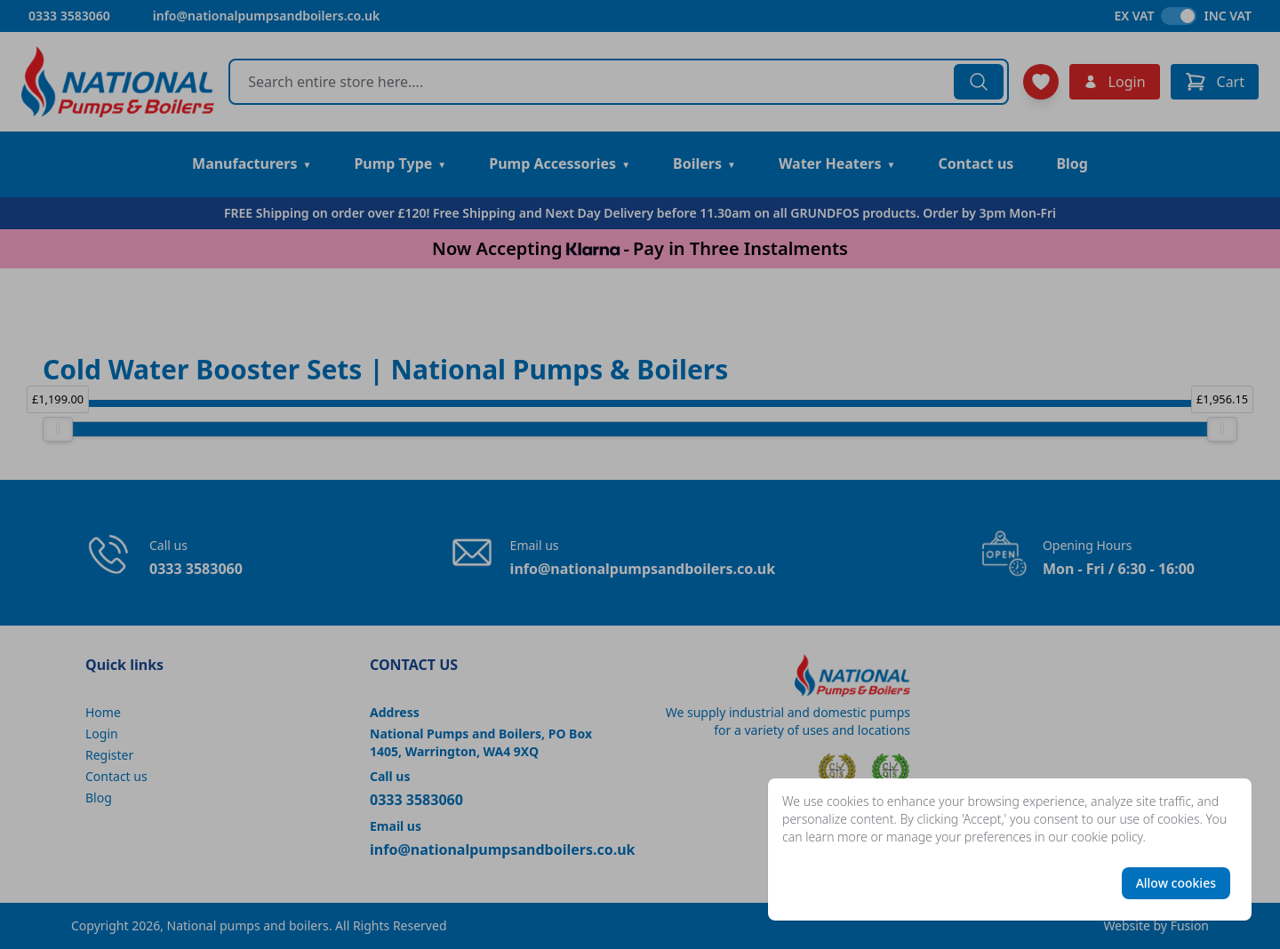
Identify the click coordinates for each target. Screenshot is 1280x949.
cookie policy (1107, 836)
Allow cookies (1176, 882)
